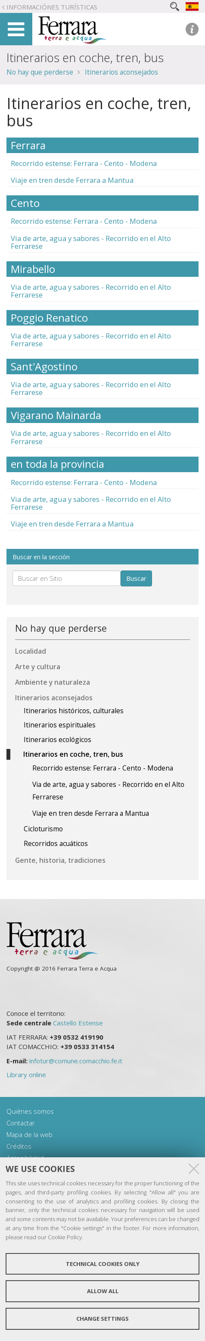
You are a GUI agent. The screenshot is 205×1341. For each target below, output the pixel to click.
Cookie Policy (65, 1237)
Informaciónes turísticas (51, 7)
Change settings (102, 1318)
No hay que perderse (39, 72)
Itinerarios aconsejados (121, 72)
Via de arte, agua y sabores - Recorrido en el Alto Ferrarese (91, 242)
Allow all (102, 1291)
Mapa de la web (29, 1134)
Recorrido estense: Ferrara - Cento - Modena (84, 163)
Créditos (18, 1146)
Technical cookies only (103, 1264)
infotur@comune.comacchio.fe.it (75, 1060)
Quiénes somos (30, 1111)
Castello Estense (78, 1022)
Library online (26, 1074)
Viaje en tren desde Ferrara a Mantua (72, 180)
